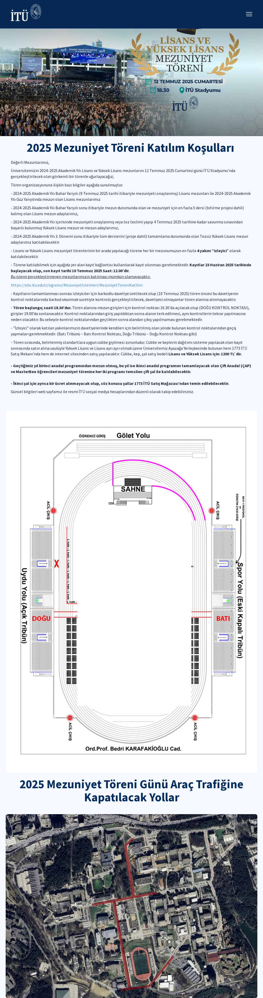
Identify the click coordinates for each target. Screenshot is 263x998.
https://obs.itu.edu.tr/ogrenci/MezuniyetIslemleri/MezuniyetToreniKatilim (77, 285)
